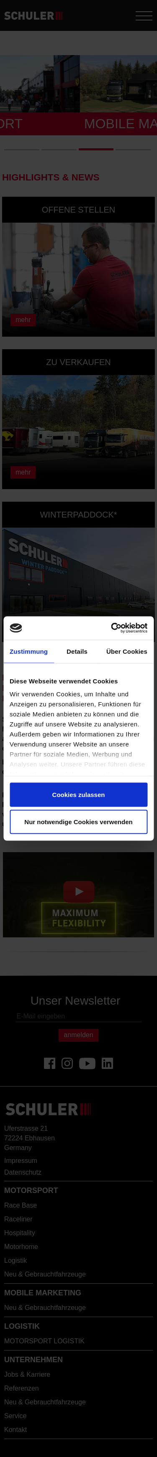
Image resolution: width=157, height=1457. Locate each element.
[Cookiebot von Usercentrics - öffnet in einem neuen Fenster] (111, 628)
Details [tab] (77, 651)
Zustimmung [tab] (29, 651)
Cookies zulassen (78, 794)
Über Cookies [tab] (126, 651)
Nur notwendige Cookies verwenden (78, 821)
